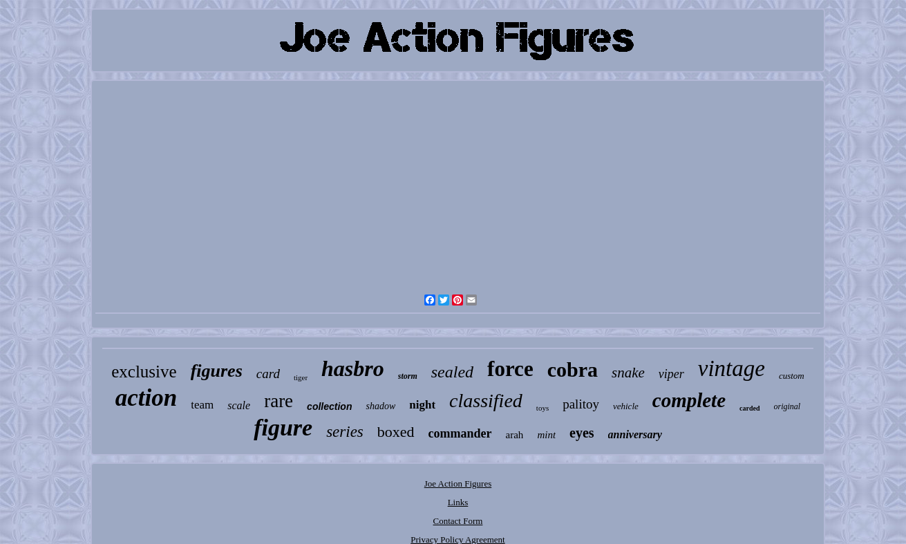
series (345, 431)
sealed (452, 372)
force (510, 369)
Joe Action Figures (458, 483)
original (787, 406)
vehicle (626, 406)
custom (791, 376)
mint (546, 434)
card (268, 373)
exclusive (143, 371)
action (146, 397)
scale (238, 405)
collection (329, 406)
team (202, 404)
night (422, 404)
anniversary (635, 434)
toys (542, 408)
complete (689, 400)
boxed (396, 431)
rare (278, 401)
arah (515, 434)
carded (749, 408)
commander (460, 433)
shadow (380, 406)
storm (407, 376)
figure (283, 427)
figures (217, 371)
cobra (572, 369)
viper (671, 374)
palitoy (581, 404)
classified (485, 400)
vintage (731, 368)
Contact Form (458, 521)
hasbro (352, 368)
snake (628, 372)
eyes (581, 432)
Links (458, 502)
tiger (301, 377)
